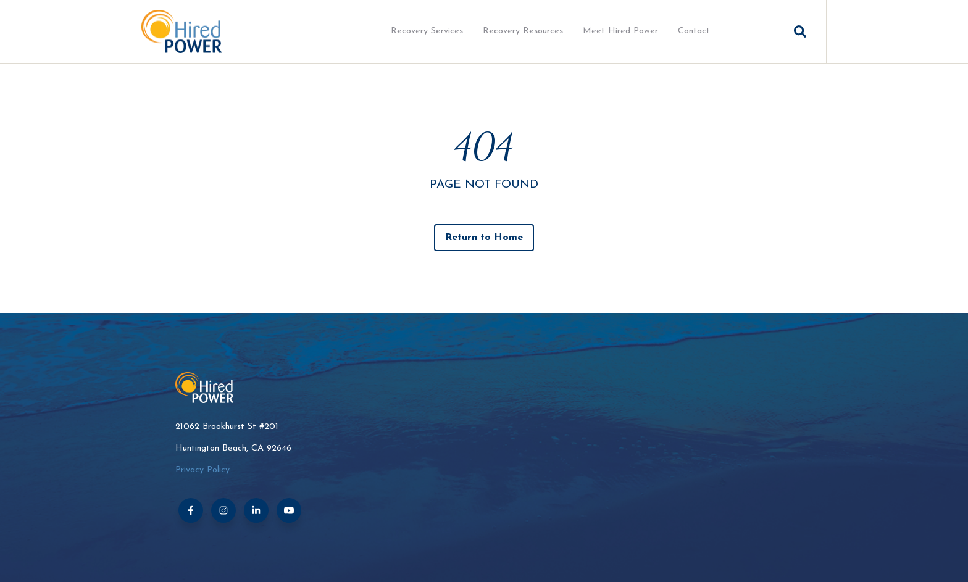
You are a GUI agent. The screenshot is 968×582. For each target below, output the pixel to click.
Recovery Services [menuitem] (427, 31)
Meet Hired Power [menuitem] (620, 31)
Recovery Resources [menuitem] (523, 31)
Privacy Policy (202, 470)
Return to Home (484, 238)
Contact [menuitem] (694, 31)
